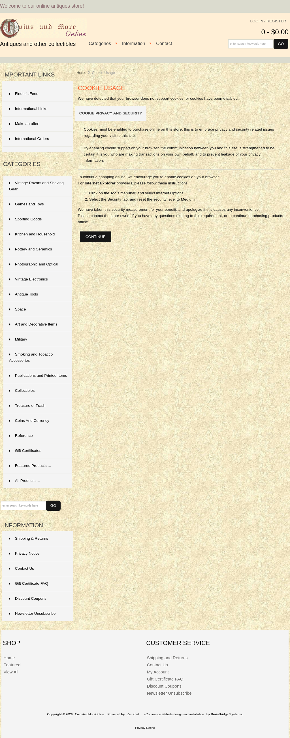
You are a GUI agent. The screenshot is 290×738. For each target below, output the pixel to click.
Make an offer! (24, 124)
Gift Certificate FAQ (28, 583)
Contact (164, 43)
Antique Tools (23, 294)
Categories (100, 43)
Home (81, 73)
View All (10, 671)
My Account (158, 671)
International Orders (29, 139)
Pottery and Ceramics (30, 249)
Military (18, 339)
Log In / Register (268, 21)
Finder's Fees (23, 94)
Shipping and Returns (167, 657)
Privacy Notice (24, 553)
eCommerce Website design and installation (174, 714)
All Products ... (24, 480)
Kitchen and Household (32, 234)
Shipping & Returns (28, 538)
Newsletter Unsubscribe (32, 613)
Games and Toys (26, 204)
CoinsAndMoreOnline (89, 714)
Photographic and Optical (33, 264)
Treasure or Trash (27, 405)
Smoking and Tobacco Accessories (31, 357)
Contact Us (21, 568)
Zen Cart (133, 714)
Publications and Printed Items (38, 375)
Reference (21, 435)
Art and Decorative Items (33, 324)
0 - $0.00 (275, 32)
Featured (11, 664)
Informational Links (28, 109)
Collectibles (22, 390)
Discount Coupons (27, 598)
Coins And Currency (29, 420)
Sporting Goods (25, 219)
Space (17, 309)
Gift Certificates (25, 450)
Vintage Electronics (28, 279)
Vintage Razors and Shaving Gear (36, 186)
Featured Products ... (30, 465)
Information (133, 43)
